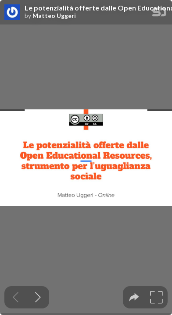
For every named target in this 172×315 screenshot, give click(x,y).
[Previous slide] (15, 297)
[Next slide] (38, 297)
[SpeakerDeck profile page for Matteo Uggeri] (12, 12)
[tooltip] (134, 297)
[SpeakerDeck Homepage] (159, 14)
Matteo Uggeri (54, 16)
